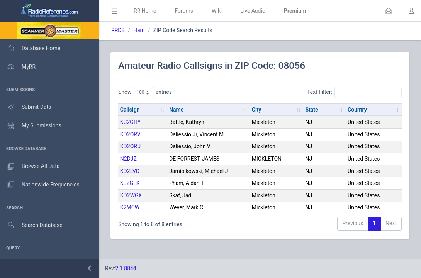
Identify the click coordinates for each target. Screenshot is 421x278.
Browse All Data (29, 166)
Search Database (31, 225)
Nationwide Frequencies (40, 184)
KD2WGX (131, 195)
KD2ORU (130, 146)
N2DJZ (128, 159)
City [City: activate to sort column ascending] (256, 110)
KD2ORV (130, 134)
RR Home (145, 11)
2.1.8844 (125, 268)
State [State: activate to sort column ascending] (311, 110)
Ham (139, 30)
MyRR (18, 66)
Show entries (145, 92)
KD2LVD (129, 171)
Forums (184, 11)
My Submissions (30, 125)
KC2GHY (130, 122)
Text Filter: (354, 92)
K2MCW (129, 207)
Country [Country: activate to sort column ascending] (357, 110)
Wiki (217, 11)
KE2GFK (130, 183)
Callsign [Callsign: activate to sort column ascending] (130, 110)
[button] (388, 11)
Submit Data (25, 107)
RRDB (118, 30)
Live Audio (252, 11)
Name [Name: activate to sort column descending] (176, 110)
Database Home (30, 48)
